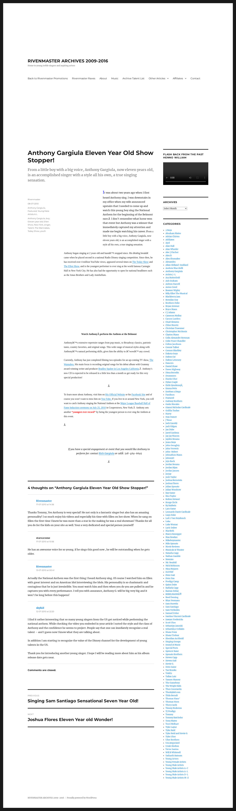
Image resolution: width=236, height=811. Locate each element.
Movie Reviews (173, 546)
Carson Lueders (173, 319)
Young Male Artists (175, 765)
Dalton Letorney (173, 360)
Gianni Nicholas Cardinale (178, 407)
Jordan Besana (172, 464)
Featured (32, 211)
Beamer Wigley (173, 290)
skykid (40, 607)
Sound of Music (173, 645)
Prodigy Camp (172, 581)
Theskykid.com (173, 692)
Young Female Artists (176, 762)
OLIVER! (170, 572)
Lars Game (171, 508)
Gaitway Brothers (174, 401)
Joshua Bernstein (174, 480)
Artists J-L (171, 274)
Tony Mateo (171, 721)
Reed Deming (172, 597)
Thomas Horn (172, 702)
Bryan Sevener (172, 306)
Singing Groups (173, 641)
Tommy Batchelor (174, 717)
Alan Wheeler (172, 249)
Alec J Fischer (172, 252)
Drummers (171, 376)
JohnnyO (170, 458)
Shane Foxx (171, 632)
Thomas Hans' (173, 698)
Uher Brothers (172, 740)
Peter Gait (170, 575)
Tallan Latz (171, 676)
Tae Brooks (171, 670)
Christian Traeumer (175, 328)
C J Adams (170, 312)
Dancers (170, 363)
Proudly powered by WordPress (82, 798)
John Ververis (172, 448)
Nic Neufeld (171, 562)
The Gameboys (173, 683)
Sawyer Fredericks (174, 619)
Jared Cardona (172, 432)
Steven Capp (171, 657)
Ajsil (168, 243)
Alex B (169, 255)
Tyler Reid (170, 730)
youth (43, 231)
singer (47, 225)
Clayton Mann (172, 334)
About (103, 78)
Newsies (170, 559)
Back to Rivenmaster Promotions (48, 78)
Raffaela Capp (172, 588)
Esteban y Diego (173, 391)
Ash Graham (172, 281)
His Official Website (115, 394)
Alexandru (170, 262)
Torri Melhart (172, 724)
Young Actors (172, 758)
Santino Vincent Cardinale (178, 616)
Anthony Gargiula (36, 208)
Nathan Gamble (173, 556)
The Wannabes (42, 228)
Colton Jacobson (173, 344)
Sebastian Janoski (174, 626)
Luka (168, 521)
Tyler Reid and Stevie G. (177, 733)
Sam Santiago (172, 607)
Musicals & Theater (175, 550)
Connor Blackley (173, 350)
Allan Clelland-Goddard (177, 265)
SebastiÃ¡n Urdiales (175, 629)
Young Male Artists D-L (177, 774)
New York (38, 225)
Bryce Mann (171, 309)
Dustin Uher (171, 379)
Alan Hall (170, 246)
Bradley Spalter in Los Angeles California (118, 368)
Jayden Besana (172, 439)
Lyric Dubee (171, 527)
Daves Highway (173, 369)
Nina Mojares (172, 569)
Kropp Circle (171, 502)
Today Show (33, 231)
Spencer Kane (172, 651)
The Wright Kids (173, 686)
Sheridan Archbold (175, 638)
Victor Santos (172, 749)
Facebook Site (138, 394)
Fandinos (170, 395)
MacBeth (170, 531)
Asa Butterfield (173, 277)
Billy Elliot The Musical (176, 293)
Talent (31, 228)
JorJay (168, 474)
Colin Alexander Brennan (178, 338)
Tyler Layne (171, 727)
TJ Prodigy (170, 711)
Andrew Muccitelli (174, 268)
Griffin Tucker (172, 410)
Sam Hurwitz (172, 603)
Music (114, 78)
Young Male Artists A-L (177, 771)
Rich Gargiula (106, 453)
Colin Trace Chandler (176, 341)
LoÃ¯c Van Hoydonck (176, 518)
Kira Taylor (171, 496)
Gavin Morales (172, 404)
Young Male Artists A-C (177, 768)
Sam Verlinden (173, 610)
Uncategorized (173, 743)
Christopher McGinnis (176, 331)
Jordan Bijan (171, 467)
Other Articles (157, 78)
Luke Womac (172, 524)
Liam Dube (171, 515)
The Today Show (140, 262)
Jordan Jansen (172, 470)
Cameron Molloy (173, 315)
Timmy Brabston (174, 708)
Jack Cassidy (171, 423)
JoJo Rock (170, 461)
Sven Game (171, 667)
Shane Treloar (172, 635)
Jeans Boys (171, 442)
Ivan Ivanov (171, 417)
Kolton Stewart (173, 499)
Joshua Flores (172, 483)
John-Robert (172, 451)
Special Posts (172, 648)
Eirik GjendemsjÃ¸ (174, 385)
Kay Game (170, 493)
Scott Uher (171, 622)
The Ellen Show (71, 266)
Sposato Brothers (174, 654)
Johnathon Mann (174, 455)
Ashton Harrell (173, 284)
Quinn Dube (171, 584)
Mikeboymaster (173, 540)
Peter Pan (170, 578)
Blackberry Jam (173, 296)
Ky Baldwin (171, 505)
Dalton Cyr (171, 357)
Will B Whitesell (173, 752)
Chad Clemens (172, 322)
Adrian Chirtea (172, 236)
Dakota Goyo (172, 353)
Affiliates (178, 78)
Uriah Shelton (172, 746)
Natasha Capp (172, 553)
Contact (195, 78)
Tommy (169, 714)
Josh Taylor (171, 477)
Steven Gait (171, 660)
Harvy (168, 414)
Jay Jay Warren (172, 436)
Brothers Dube (173, 303)
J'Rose (169, 420)
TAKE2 (169, 673)
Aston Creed (171, 287)
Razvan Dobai (172, 591)
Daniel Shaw (171, 366)
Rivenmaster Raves (83, 78)
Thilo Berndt (172, 695)
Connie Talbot (172, 347)
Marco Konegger (174, 534)
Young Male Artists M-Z (177, 777)
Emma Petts (171, 388)
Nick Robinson (173, 565)
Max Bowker (172, 537)
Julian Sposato (172, 486)
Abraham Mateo (173, 233)
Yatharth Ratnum (174, 755)
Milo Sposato (172, 543)
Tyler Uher (171, 736)
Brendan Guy (172, 300)
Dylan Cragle (172, 382)
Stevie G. (170, 664)
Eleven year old (35, 221)
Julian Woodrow (173, 489)
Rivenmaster (34, 199)
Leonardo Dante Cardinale (178, 512)
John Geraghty (173, 445)
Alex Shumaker (173, 258)
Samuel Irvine (172, 613)
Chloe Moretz (172, 325)
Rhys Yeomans (173, 600)
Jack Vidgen (171, 426)
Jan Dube (170, 429)
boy (48, 218)
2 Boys (169, 230)
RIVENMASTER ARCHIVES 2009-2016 (68, 60)
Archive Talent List (133, 78)
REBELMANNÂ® (174, 594)
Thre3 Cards (171, 705)
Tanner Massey (173, 679)
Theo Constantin (174, 689)
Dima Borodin (172, 372)
